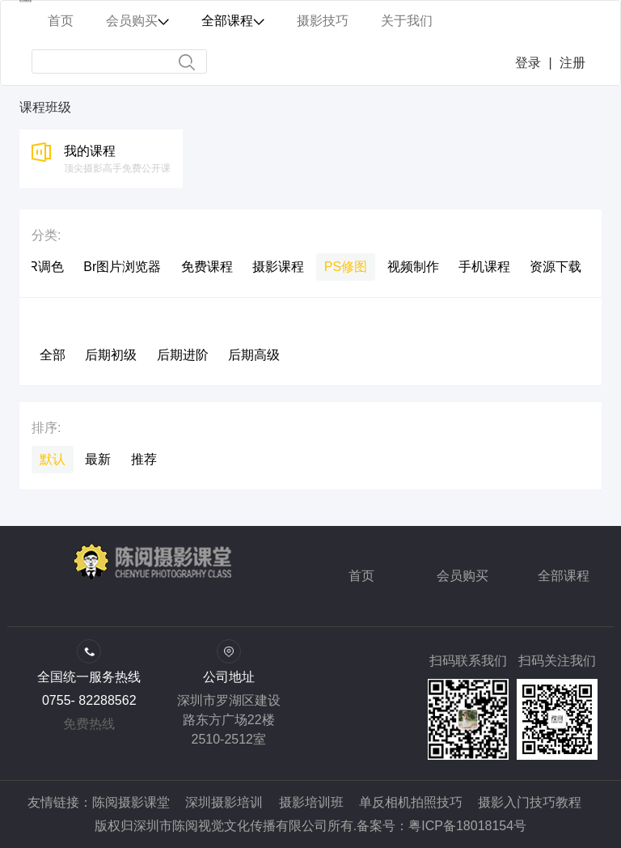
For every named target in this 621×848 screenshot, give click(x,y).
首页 (361, 576)
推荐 (144, 459)
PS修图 (345, 266)
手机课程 (484, 266)
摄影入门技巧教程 (529, 802)
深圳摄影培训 (224, 802)
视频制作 (413, 266)
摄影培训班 (311, 802)
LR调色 (42, 266)
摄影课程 (278, 266)
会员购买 (462, 576)
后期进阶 (183, 355)
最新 (98, 459)
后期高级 (254, 355)
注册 (572, 63)
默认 (52, 459)
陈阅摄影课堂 (131, 802)
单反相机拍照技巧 (411, 802)
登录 (528, 63)
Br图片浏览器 (122, 266)
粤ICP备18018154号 (467, 826)
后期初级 (111, 355)
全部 (52, 355)
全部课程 (563, 576)
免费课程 (207, 266)
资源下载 (555, 266)
